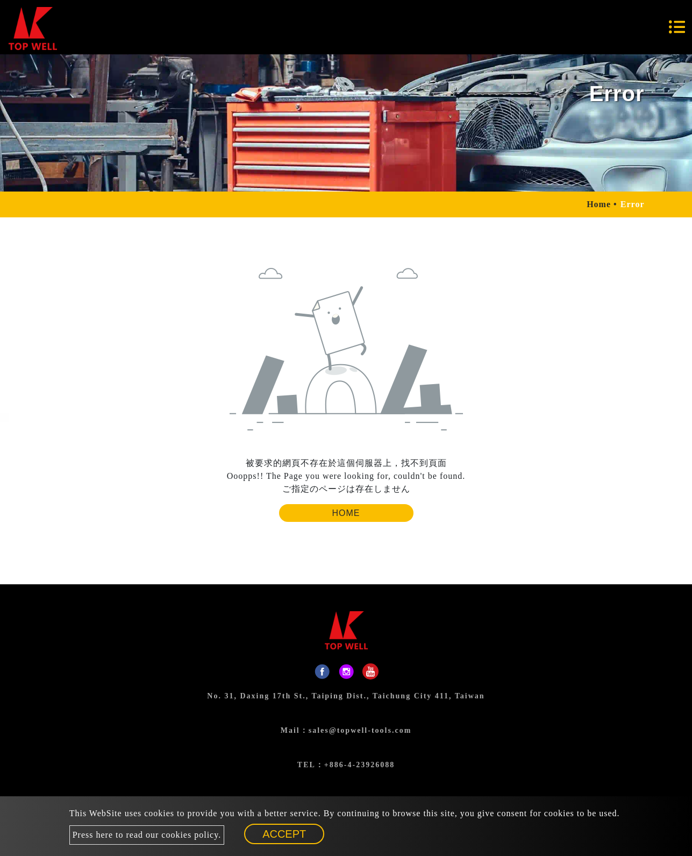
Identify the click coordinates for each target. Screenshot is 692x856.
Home (599, 204)
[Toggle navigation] (677, 27)
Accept (284, 834)
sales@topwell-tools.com (360, 730)
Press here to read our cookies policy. (147, 834)
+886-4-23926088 (359, 765)
